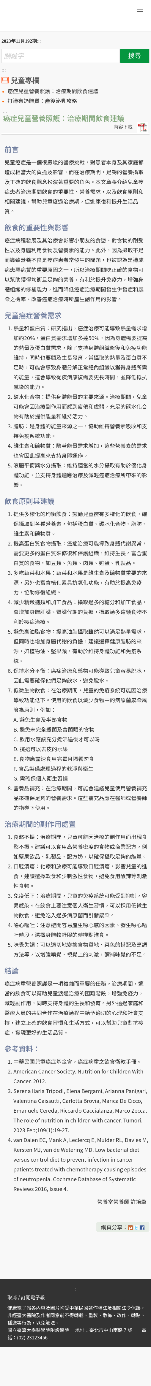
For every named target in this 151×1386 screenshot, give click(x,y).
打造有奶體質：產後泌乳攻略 (42, 100)
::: (39, 41)
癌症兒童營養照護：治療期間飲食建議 (52, 91)
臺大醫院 (43, 15)
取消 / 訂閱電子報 (26, 1297)
